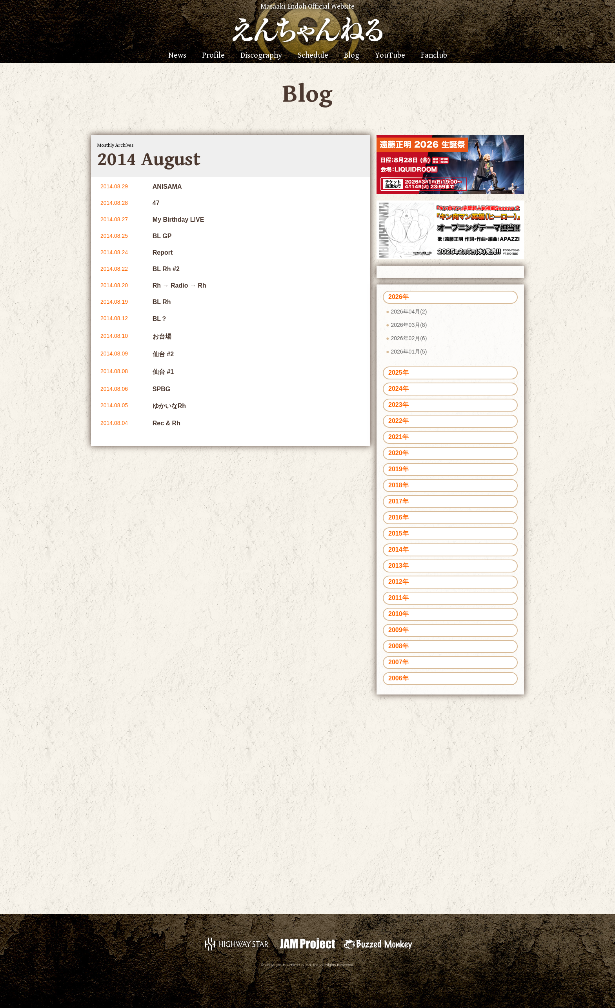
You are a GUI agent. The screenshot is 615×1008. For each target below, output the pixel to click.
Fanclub (434, 56)
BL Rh (162, 302)
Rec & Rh (166, 423)
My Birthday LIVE (178, 219)
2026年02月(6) (409, 338)
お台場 (162, 336)
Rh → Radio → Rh (179, 285)
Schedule (313, 56)
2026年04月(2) (409, 311)
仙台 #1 (163, 371)
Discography (261, 56)
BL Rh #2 (166, 269)
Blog (351, 56)
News (177, 56)
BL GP (162, 236)
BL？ (160, 318)
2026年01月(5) (409, 351)
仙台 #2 (163, 354)
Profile (213, 56)
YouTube (390, 56)
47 (156, 203)
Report (163, 252)
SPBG (161, 389)
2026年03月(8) (409, 325)
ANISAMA (167, 186)
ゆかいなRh (169, 406)
